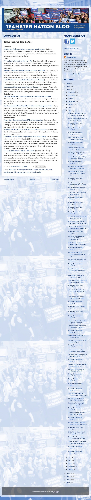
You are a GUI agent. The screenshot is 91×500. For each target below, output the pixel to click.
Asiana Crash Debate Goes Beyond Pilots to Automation (23, 120)
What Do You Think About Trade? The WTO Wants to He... (77, 292)
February (71, 466)
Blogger (56, 492)
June (70, 111)
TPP (31, 172)
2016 (68, 83)
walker (39, 172)
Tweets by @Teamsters (71, 48)
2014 (68, 89)
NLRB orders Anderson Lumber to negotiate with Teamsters (24, 49)
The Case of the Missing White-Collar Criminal (19, 151)
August (71, 104)
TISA (28, 172)
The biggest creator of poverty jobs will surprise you (76, 254)
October (71, 98)
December (72, 92)
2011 (68, 479)
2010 (68, 483)
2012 (68, 476)
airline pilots (12, 170)
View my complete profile (72, 74)
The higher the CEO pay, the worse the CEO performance (76, 238)
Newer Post (9, 180)
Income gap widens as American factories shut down (22, 87)
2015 (68, 86)
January (71, 469)
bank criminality (22, 170)
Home (32, 180)
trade (34, 172)
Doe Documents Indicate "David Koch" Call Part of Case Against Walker (28, 106)
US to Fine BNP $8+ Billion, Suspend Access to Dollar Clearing (25, 137)
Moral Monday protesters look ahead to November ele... (76, 173)
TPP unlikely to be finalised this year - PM (18, 61)
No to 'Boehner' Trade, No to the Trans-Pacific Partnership (24, 80)
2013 (68, 473)
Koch (50, 170)
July (70, 107)
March (71, 463)
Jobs (47, 170)
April (70, 460)
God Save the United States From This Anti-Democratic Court (25, 130)
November (72, 95)
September (72, 101)
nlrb (15, 172)
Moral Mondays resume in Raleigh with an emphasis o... (76, 270)
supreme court (21, 172)
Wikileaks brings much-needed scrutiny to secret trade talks (24, 70)
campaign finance (32, 170)
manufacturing (8, 172)
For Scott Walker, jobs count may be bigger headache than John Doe (27, 96)
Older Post (54, 180)
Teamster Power (71, 57)
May (70, 457)
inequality (42, 170)
